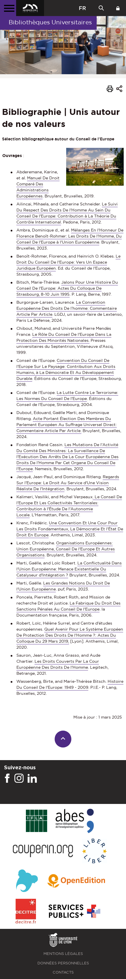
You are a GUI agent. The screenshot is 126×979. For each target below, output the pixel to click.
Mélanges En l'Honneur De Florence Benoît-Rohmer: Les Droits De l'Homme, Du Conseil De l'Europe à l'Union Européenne (69, 236)
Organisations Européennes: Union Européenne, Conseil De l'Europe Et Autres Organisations (65, 549)
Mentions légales (63, 954)
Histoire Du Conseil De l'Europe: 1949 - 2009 (69, 684)
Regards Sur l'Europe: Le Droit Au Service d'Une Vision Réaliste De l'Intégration (67, 482)
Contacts (63, 972)
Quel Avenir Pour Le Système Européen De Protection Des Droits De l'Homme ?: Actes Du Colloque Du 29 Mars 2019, (69, 635)
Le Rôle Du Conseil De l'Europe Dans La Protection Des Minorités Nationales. (63, 337)
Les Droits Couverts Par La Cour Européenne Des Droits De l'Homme (57, 664)
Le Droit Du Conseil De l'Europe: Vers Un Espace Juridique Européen (68, 262)
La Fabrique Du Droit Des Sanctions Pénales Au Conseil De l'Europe (68, 606)
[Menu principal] (8, 8)
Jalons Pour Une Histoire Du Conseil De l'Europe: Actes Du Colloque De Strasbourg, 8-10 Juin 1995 (67, 288)
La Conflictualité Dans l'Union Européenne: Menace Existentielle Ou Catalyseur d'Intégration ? (69, 569)
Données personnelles (63, 963)
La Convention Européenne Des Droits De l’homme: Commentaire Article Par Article (66, 308)
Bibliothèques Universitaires (50, 22)
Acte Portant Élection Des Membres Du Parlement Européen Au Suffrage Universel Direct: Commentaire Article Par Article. (66, 424)
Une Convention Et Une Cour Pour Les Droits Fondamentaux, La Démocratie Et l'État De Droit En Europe (69, 529)
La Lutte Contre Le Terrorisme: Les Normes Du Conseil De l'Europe (67, 395)
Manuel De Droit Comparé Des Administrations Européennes (38, 187)
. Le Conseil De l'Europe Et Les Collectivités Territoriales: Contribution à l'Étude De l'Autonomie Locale (69, 506)
